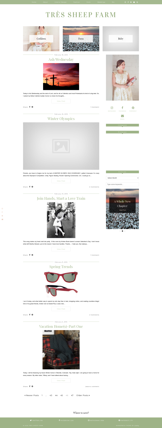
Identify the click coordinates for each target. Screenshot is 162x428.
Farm (89, 2)
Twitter (36, 420)
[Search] (137, 2)
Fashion (76, 2)
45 (62, 395)
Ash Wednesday (61, 59)
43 (51, 395)
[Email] (134, 2)
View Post (61, 101)
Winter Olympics (61, 118)
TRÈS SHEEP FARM (81, 14)
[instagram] (125, 2)
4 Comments (94, 187)
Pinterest (126, 420)
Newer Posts (32, 395)
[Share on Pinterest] (32, 107)
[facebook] (128, 2)
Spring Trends (61, 266)
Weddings (101, 2)
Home (34, 2)
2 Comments (94, 315)
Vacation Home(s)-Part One (61, 326)
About (45, 2)
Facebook (66, 420)
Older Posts (83, 395)
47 (72, 395)
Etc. (113, 2)
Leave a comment (92, 386)
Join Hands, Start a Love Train (61, 198)
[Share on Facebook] (30, 107)
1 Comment (94, 107)
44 (56, 395)
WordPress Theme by (127, 425)
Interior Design (61, 2)
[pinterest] (131, 2)
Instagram (96, 420)
